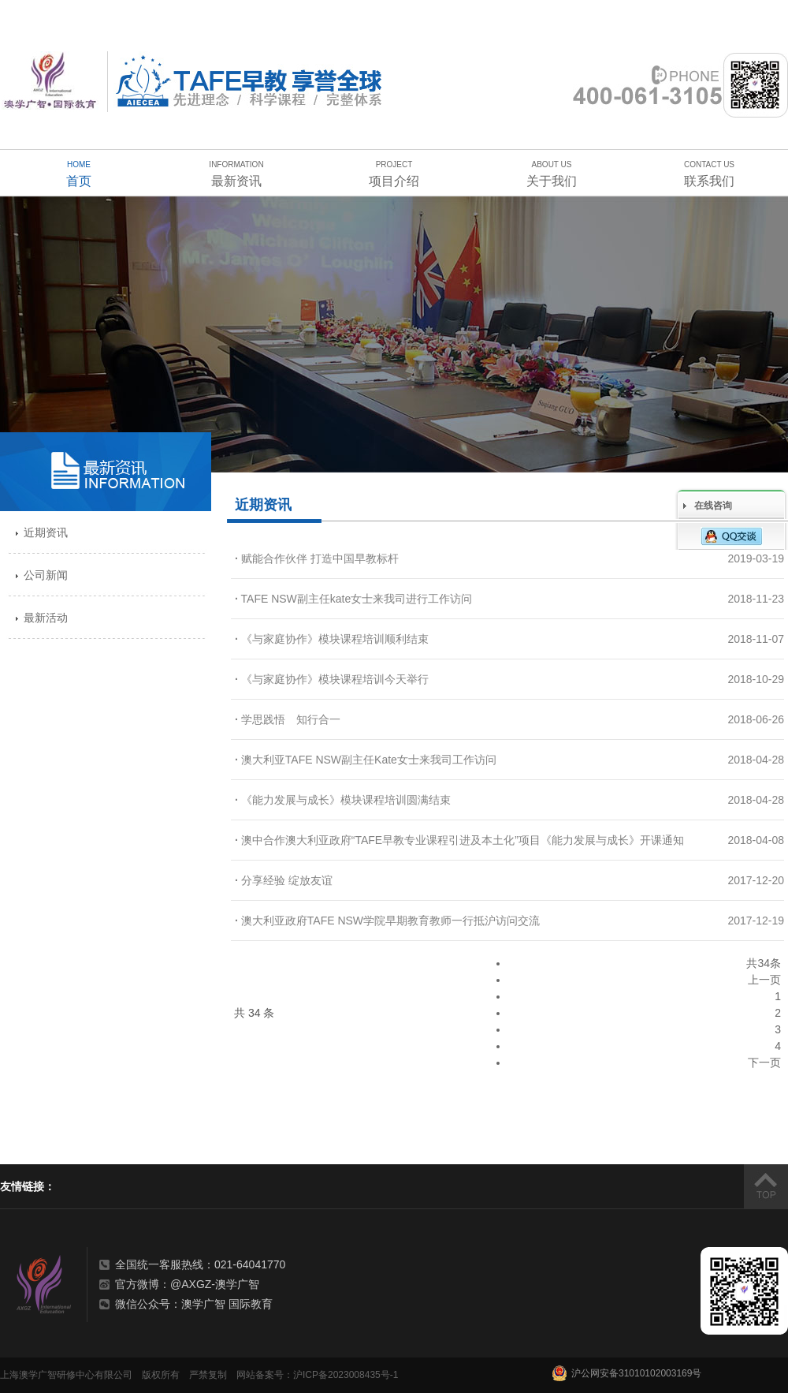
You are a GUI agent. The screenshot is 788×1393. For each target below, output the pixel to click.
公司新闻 (46, 575)
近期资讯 (46, 532)
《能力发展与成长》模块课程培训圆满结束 (343, 800)
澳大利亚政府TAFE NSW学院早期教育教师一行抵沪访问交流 (387, 920)
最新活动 (46, 617)
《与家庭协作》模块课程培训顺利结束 (332, 639)
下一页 (764, 1062)
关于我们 (551, 172)
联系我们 (709, 172)
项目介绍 (394, 172)
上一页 (764, 979)
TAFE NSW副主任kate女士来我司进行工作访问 (353, 598)
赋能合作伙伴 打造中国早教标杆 (317, 558)
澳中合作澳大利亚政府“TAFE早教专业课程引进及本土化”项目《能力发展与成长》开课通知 (459, 840)
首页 (79, 172)
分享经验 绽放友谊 (284, 880)
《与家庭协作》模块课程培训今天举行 (332, 679)
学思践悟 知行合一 (287, 719)
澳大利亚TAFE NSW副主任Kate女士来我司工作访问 (365, 759)
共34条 (763, 963)
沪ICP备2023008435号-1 (345, 1374)
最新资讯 (236, 172)
